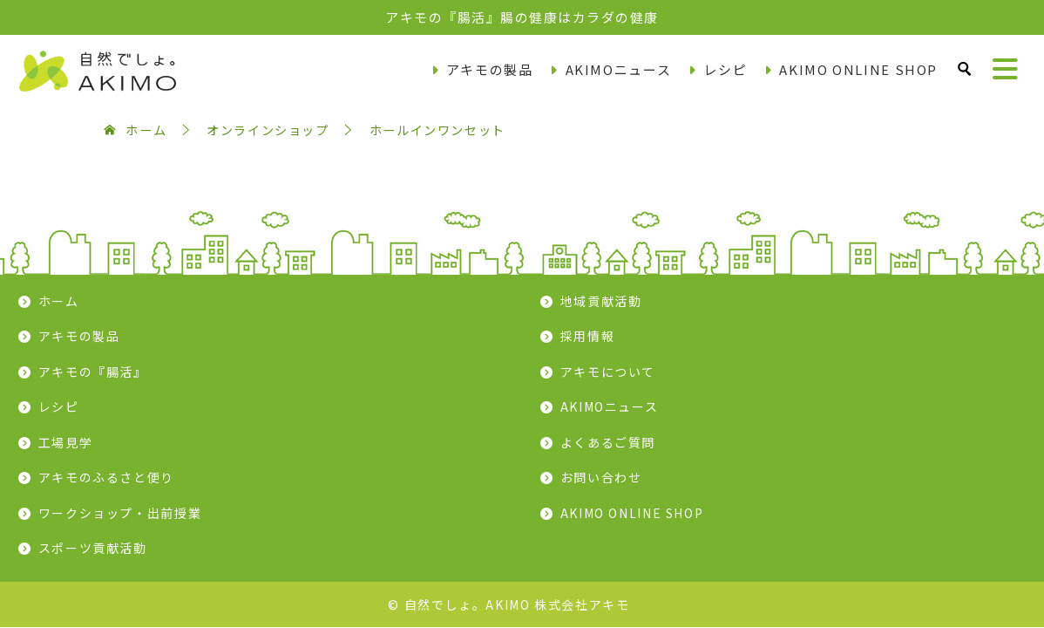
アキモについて (607, 371)
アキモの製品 (489, 69)
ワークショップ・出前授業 (120, 513)
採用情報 (587, 336)
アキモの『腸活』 (92, 371)
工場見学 (65, 442)
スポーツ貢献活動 (92, 547)
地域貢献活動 (601, 301)
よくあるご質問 (607, 442)
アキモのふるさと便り (106, 477)
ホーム (58, 301)
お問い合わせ (601, 477)
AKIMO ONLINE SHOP (858, 69)
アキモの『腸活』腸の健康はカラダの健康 (522, 17)
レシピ (725, 69)
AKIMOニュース (619, 69)
